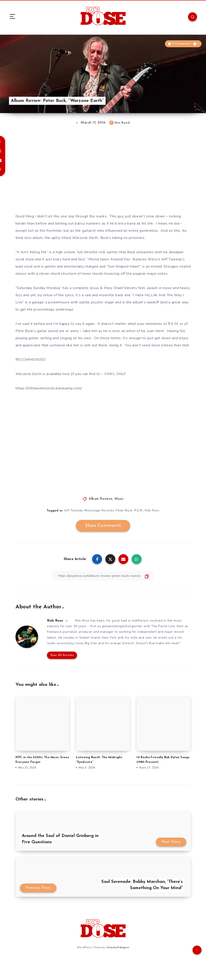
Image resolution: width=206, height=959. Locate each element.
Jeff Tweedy (73, 510)
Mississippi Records (99, 510)
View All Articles (62, 655)
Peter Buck (124, 510)
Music (119, 499)
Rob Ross (152, 510)
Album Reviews (101, 499)
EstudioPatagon (118, 947)
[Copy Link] (103, 576)
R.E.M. (138, 510)
